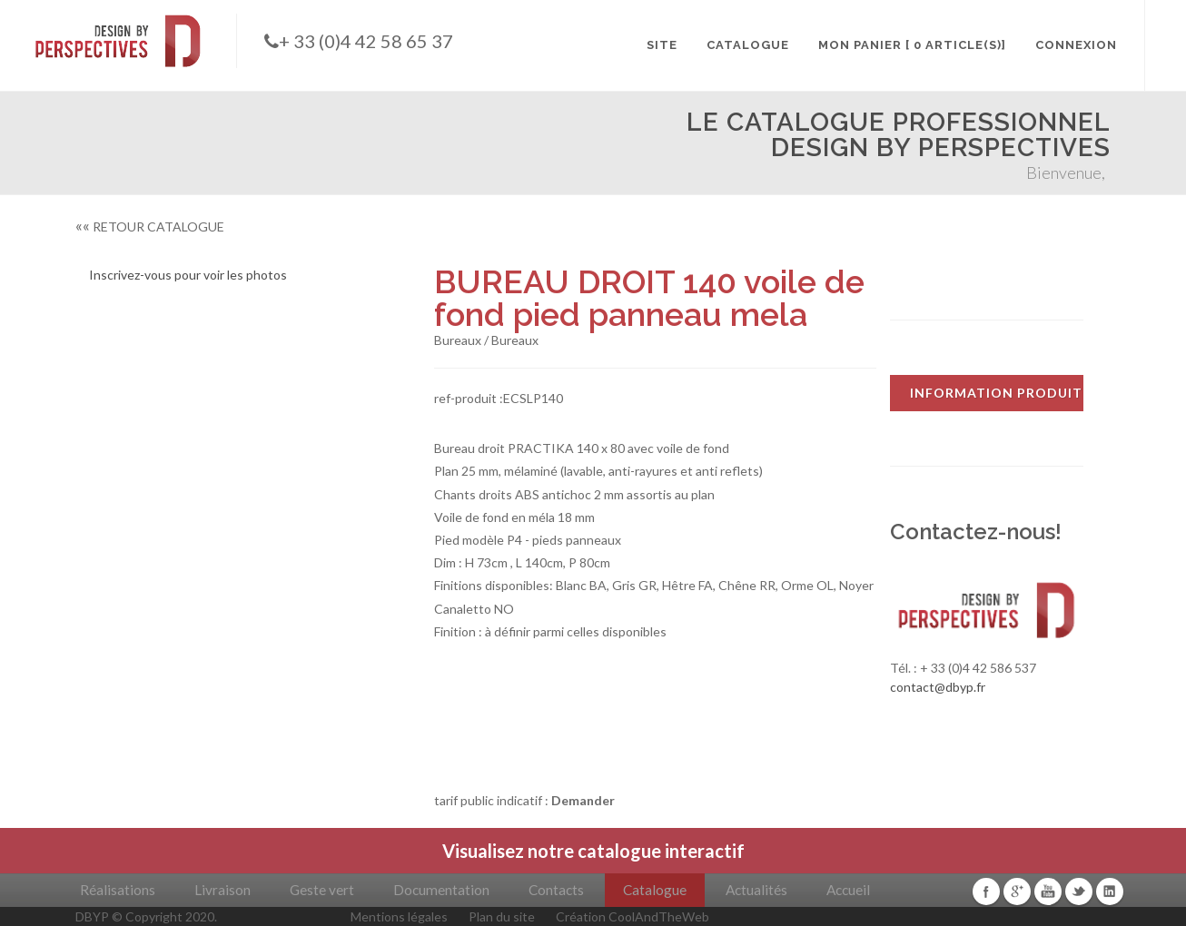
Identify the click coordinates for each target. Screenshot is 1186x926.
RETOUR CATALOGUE (149, 226)
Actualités (756, 890)
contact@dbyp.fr (937, 686)
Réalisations (117, 890)
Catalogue (655, 890)
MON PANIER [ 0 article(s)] (912, 45)
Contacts (556, 890)
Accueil (848, 890)
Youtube (1048, 891)
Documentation (441, 890)
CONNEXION (1076, 45)
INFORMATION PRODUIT (996, 392)
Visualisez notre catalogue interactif (593, 851)
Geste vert (322, 890)
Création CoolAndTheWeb (632, 916)
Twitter (1078, 891)
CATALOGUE (748, 45)
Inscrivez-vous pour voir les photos (188, 274)
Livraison (222, 890)
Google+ (1017, 891)
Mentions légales (399, 916)
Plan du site (502, 916)
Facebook (986, 891)
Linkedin (1109, 891)
